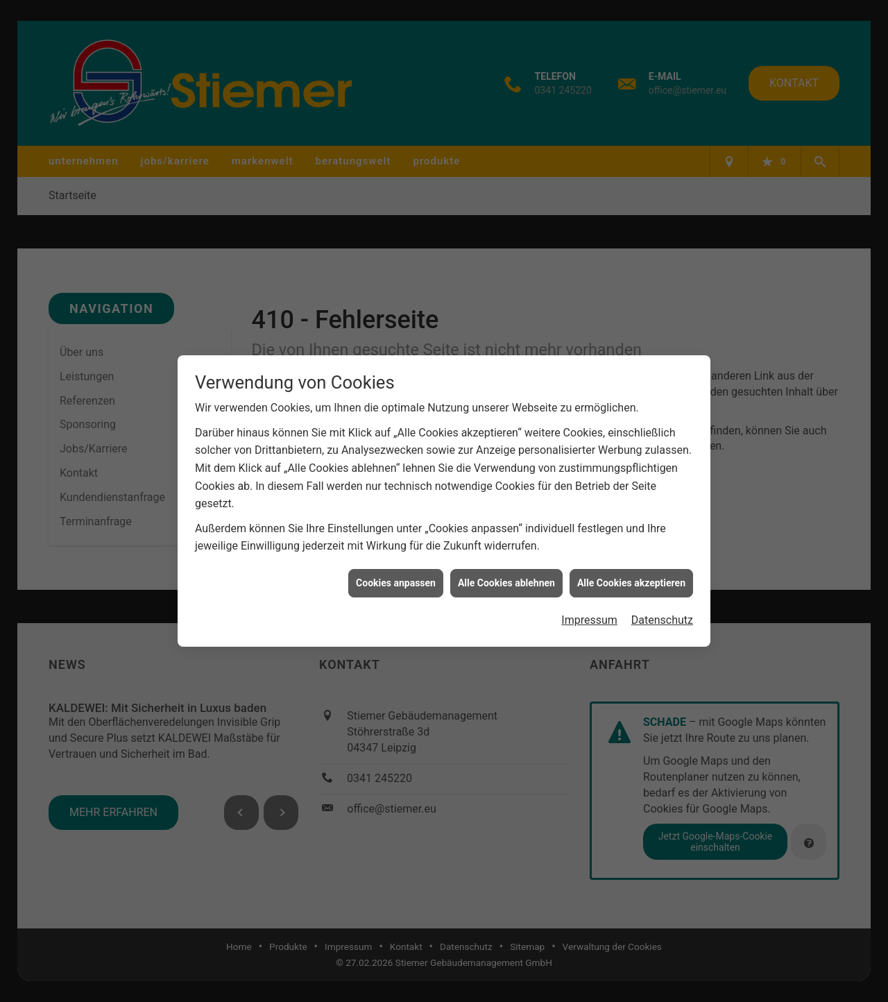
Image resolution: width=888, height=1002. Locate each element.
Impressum (589, 613)
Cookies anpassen (396, 575)
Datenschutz (662, 613)
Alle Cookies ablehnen (506, 575)
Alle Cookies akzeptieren (631, 575)
